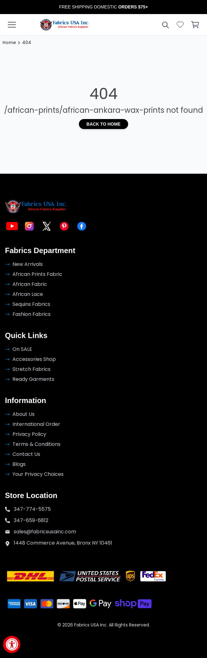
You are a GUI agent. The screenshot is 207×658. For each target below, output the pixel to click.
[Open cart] (195, 25)
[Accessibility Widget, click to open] (11, 644)
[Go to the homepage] (64, 24)
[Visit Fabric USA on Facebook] (82, 226)
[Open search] (165, 25)
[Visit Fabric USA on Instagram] (29, 226)
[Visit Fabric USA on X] (47, 226)
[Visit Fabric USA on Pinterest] (64, 226)
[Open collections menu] (12, 25)
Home (9, 42)
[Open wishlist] (180, 25)
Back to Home (103, 124)
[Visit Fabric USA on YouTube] (12, 226)
